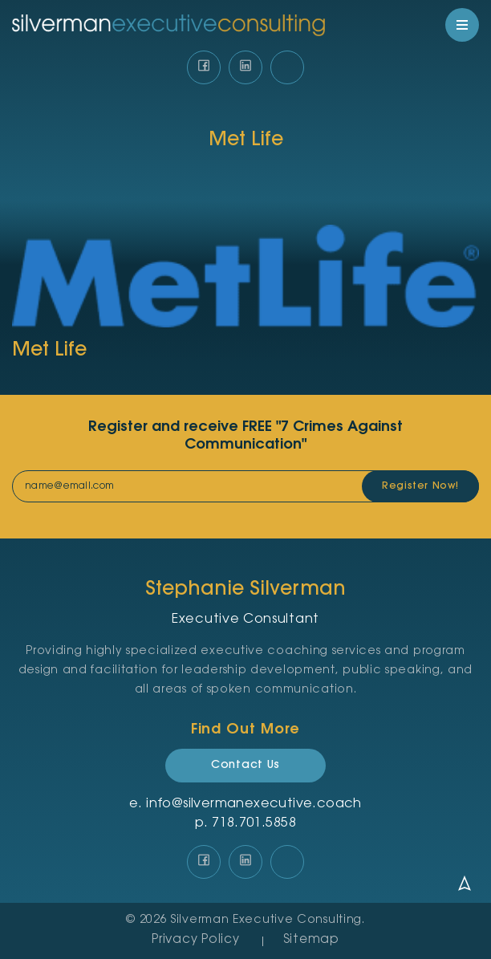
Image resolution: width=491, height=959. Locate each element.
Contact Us (245, 765)
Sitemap (311, 940)
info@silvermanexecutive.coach (254, 804)
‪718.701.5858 (254, 823)
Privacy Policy (196, 940)
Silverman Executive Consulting (266, 920)
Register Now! (420, 486)
